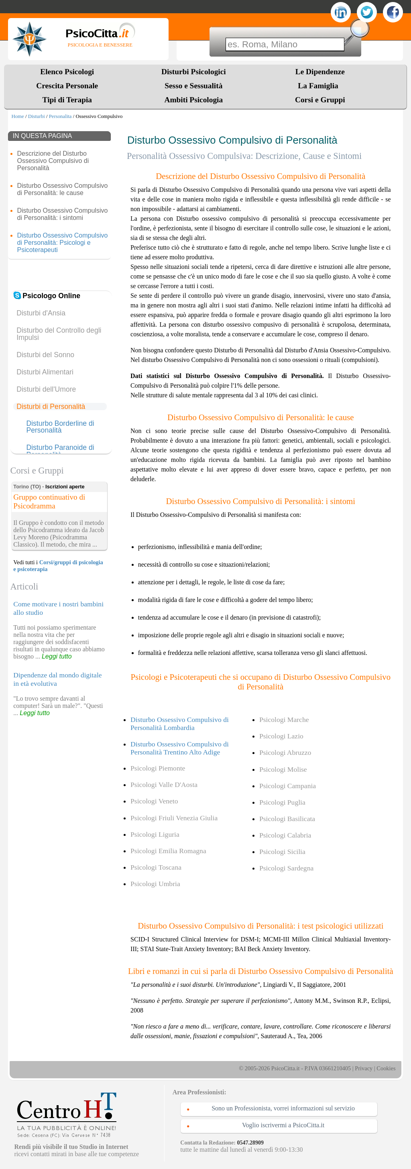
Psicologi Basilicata (287, 819)
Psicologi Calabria (285, 835)
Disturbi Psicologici (193, 71)
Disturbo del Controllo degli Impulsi (58, 334)
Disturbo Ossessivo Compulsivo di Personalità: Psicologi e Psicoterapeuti (62, 242)
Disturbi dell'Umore (46, 389)
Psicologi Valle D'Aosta (163, 785)
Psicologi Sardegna (286, 868)
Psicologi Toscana (155, 867)
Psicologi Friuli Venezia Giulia (174, 818)
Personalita (60, 116)
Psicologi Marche (284, 720)
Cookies (385, 1068)
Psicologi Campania (287, 786)
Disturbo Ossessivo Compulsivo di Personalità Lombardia (179, 724)
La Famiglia (320, 85)
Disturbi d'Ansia (40, 313)
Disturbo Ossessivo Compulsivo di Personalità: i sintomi (62, 214)
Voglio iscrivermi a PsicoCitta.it (283, 1125)
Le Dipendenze (320, 71)
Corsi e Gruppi (320, 100)
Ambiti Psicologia (193, 100)
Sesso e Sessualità (193, 85)
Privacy (363, 1068)
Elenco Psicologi (67, 71)
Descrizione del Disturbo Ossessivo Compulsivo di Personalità (53, 160)
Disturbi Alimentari (44, 372)
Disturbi (36, 116)
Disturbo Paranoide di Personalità (60, 451)
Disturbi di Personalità (50, 406)
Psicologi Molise (283, 769)
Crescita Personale (67, 85)
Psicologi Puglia (282, 802)
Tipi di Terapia (67, 100)
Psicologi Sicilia (282, 852)
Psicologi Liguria (154, 834)
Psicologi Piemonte (157, 768)
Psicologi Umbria (155, 884)
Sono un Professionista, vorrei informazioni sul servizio (283, 1108)
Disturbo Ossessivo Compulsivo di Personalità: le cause (62, 189)
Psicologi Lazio (281, 736)
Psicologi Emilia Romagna (168, 851)
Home (17, 116)
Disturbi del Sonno (45, 354)
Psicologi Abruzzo (285, 752)
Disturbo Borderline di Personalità (60, 427)
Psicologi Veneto (154, 801)
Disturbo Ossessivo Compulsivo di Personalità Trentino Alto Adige (179, 748)
